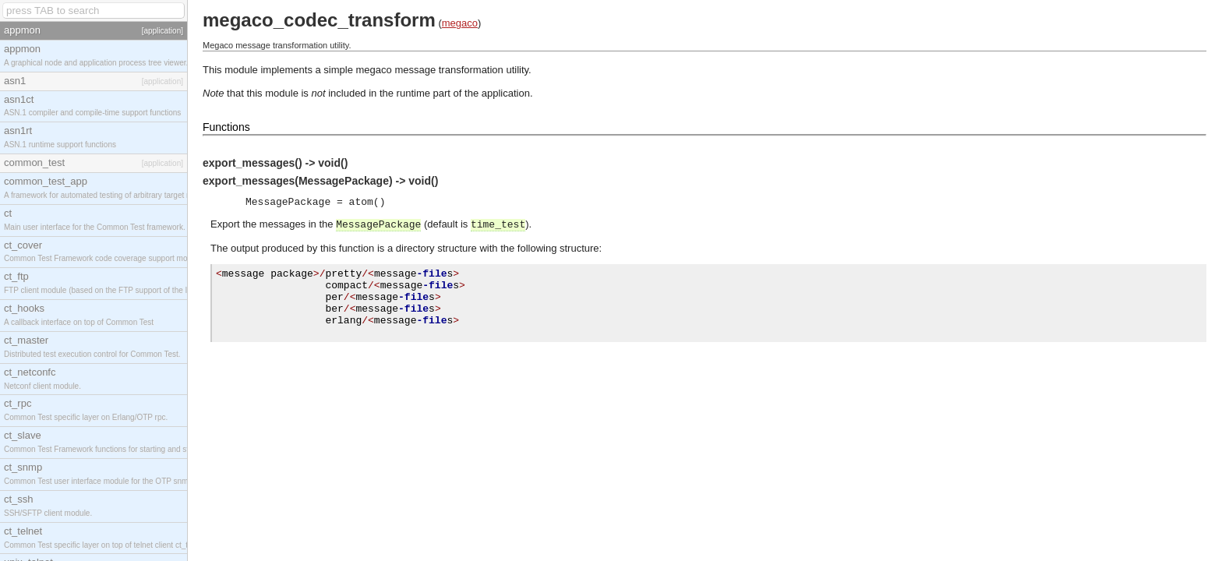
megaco (460, 23)
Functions (226, 127)
